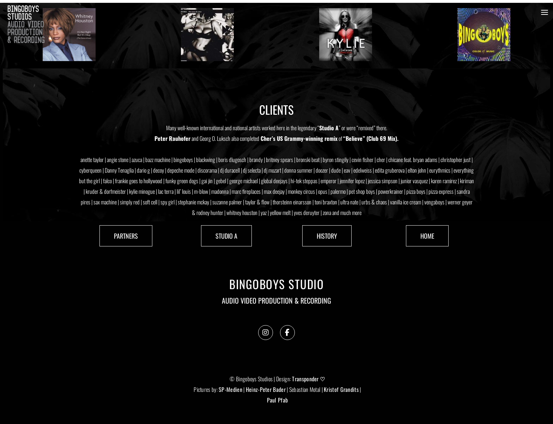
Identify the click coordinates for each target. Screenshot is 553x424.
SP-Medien (230, 389)
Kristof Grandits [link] (341, 389)
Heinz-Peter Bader (266, 389)
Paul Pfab (277, 400)
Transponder (305, 379)
